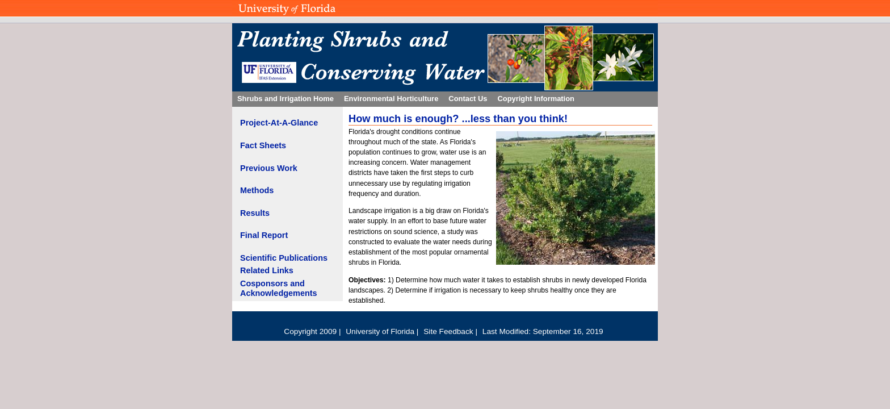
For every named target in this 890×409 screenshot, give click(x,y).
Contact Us (467, 98)
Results (255, 213)
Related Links (266, 270)
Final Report (264, 235)
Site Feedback (449, 331)
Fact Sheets (263, 145)
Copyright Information (535, 98)
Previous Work (268, 168)
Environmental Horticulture (391, 98)
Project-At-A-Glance (279, 122)
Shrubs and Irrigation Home (285, 98)
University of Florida (381, 331)
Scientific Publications (284, 257)
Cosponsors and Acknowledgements (278, 288)
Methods (257, 190)
